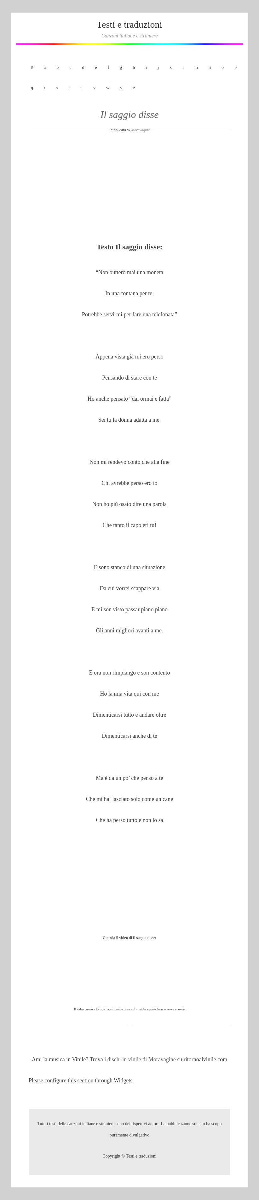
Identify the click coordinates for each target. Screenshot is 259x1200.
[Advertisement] (129, 189)
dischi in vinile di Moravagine (142, 1059)
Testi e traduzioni (129, 24)
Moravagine (140, 130)
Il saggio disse (130, 114)
